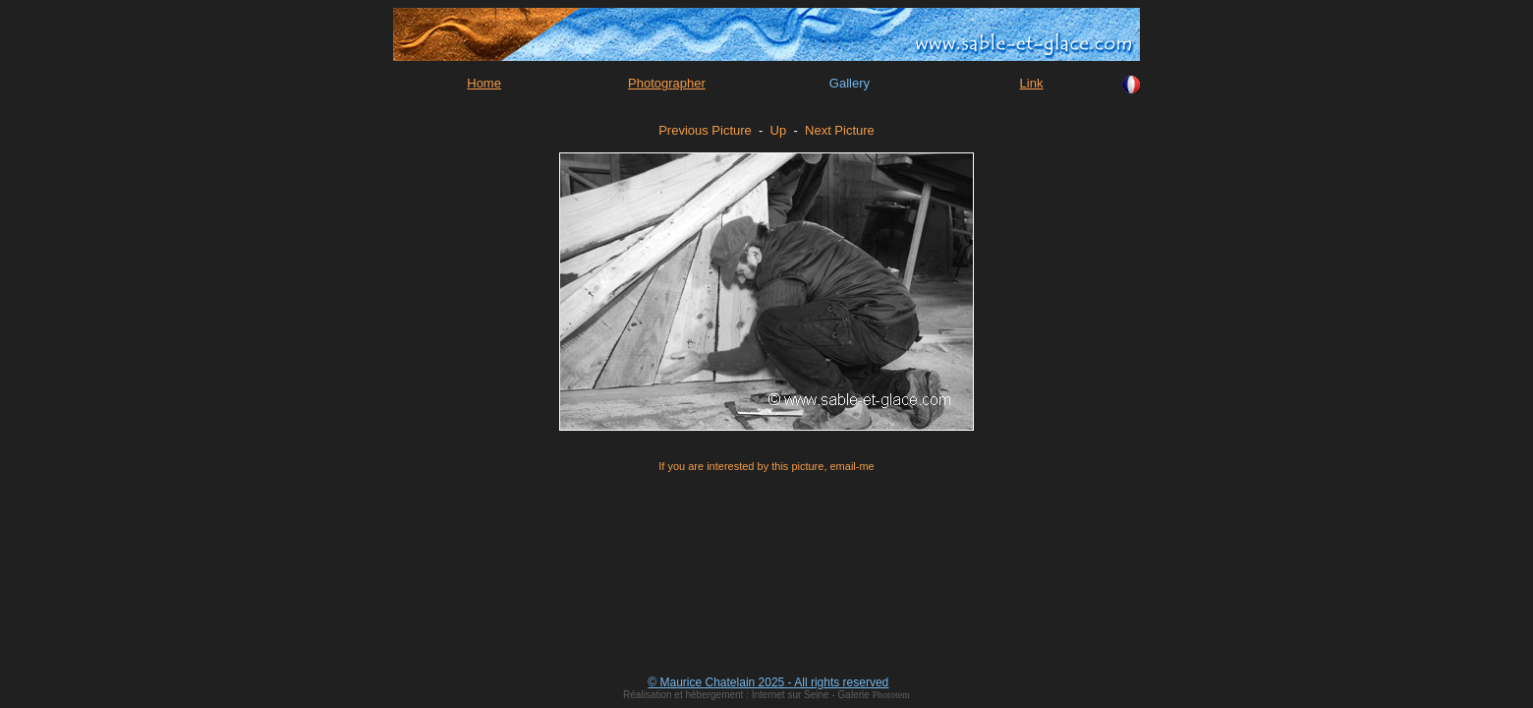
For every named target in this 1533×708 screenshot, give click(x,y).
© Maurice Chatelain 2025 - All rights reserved (768, 682)
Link (1032, 83)
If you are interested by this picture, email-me (766, 466)
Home (484, 83)
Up (778, 130)
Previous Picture (705, 130)
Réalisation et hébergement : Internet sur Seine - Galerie (747, 694)
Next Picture (840, 130)
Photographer (667, 83)
